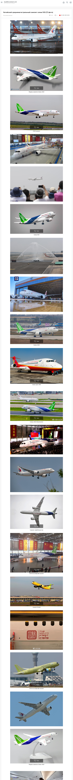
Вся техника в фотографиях (10, 2)
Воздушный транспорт (7, 15)
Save (38, 88)
